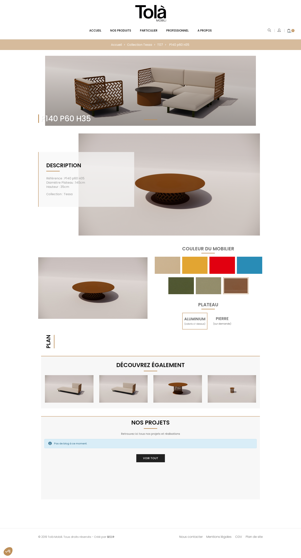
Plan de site (254, 534)
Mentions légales (219, 534)
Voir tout (150, 455)
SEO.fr (110, 534)
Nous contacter (191, 534)
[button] (8, 551)
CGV (238, 534)
